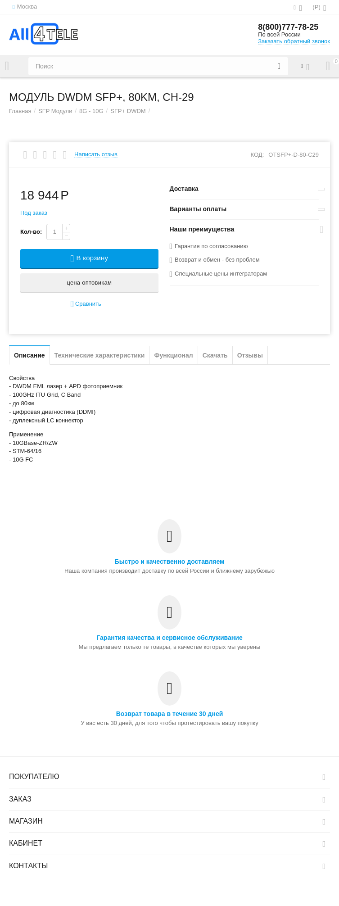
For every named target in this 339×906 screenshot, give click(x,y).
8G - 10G (91, 111)
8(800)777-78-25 (288, 27)
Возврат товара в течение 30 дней (169, 713)
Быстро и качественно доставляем (170, 561)
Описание (29, 355)
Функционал (173, 355)
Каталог (7, 66)
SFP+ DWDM (127, 111)
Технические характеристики (99, 355)
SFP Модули (55, 111)
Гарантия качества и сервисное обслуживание (169, 637)
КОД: (257, 154)
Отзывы (250, 355)
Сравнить (86, 304)
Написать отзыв (96, 154)
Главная (20, 111)
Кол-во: (31, 231)
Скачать (215, 355)
